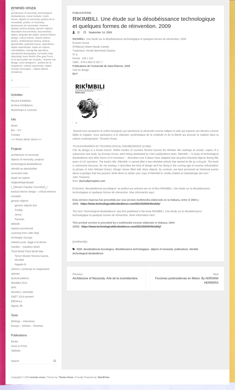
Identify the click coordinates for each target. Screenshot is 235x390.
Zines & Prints (19, 346)
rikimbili (193, 249)
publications (181, 249)
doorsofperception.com (92, 180)
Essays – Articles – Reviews (27, 325)
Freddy (19, 210)
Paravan (19, 219)
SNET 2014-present (22, 296)
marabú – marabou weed (25, 246)
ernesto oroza (23, 8)
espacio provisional (22, 228)
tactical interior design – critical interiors (33, 191)
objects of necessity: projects (27, 159)
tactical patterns (20, 278)
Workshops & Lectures (24, 109)
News (14, 125)
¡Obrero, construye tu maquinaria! (30, 269)
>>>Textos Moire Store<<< (26, 139)
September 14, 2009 (100, 32)
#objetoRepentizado (22, 182)
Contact (15, 134)
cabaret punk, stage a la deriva (28, 242)
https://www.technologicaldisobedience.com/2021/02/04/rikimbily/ (120, 203)
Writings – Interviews (23, 321)
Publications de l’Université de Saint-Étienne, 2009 (101, 66)
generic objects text (26, 205)
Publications (82, 12)
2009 (79, 249)
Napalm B (20, 264)
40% (13, 287)
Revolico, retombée (22, 292)
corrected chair (19, 173)
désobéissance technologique (132, 249)
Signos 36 (16, 305)
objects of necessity (162, 249)
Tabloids (15, 350)
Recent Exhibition (21, 100)
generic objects (19, 200)
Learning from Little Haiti (25, 232)
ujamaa (15, 273)
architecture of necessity (25, 154)
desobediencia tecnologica (99, 249)
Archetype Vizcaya (21, 237)
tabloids (15, 223)
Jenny (18, 214)
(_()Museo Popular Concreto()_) (29, 187)
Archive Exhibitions (22, 105)
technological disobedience (88, 253)
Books (14, 341)
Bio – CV (16, 130)
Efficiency (16, 301)
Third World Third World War (27, 251)
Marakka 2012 (19, 282)
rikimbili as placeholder (24, 168)
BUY (75, 73)
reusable (16, 196)
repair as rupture (20, 177)
